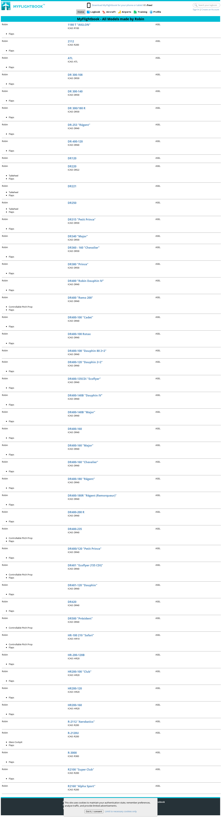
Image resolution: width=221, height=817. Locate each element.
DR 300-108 (75, 75)
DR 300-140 (75, 91)
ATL (70, 58)
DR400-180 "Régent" (81, 479)
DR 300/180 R (76, 108)
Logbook (95, 11)
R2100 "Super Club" (81, 769)
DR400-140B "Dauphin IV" (85, 395)
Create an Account (210, 9)
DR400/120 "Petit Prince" (84, 549)
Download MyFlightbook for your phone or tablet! (117, 5)
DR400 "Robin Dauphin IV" (86, 281)
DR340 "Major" (78, 236)
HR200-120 (75, 688)
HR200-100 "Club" (79, 671)
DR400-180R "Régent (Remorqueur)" (92, 495)
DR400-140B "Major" (81, 412)
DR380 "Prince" (78, 264)
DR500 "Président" (80, 618)
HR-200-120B (76, 655)
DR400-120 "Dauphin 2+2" (85, 362)
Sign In (196, 9)
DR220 (72, 166)
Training (142, 11)
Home (81, 11)
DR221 (72, 186)
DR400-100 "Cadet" (80, 317)
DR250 (72, 203)
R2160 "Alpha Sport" (81, 786)
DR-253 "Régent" (79, 125)
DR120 (72, 158)
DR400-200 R (76, 512)
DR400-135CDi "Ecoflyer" (84, 379)
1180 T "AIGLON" (79, 25)
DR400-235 (75, 529)
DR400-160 (75, 429)
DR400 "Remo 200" (80, 298)
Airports (126, 11)
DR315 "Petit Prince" (82, 219)
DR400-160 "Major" (80, 445)
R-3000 (72, 753)
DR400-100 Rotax (79, 334)
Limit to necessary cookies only (121, 811)
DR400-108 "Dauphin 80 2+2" (87, 351)
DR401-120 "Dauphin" (82, 585)
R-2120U (73, 733)
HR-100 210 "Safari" (81, 635)
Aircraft (111, 11)
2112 (71, 41)
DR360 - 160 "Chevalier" (84, 247)
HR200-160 (75, 705)
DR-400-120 (75, 141)
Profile (157, 11)
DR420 (72, 602)
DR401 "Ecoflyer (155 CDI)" (85, 565)
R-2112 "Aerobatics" (81, 722)
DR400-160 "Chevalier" (83, 462)
